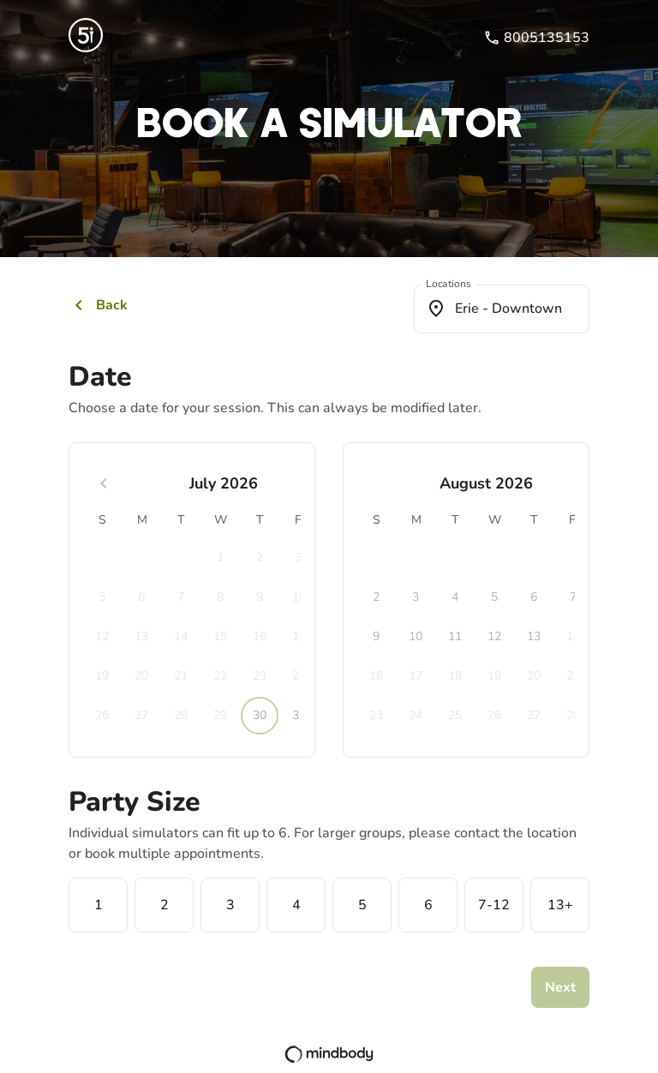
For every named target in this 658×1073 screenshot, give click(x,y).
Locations (448, 284)
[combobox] (501, 309)
